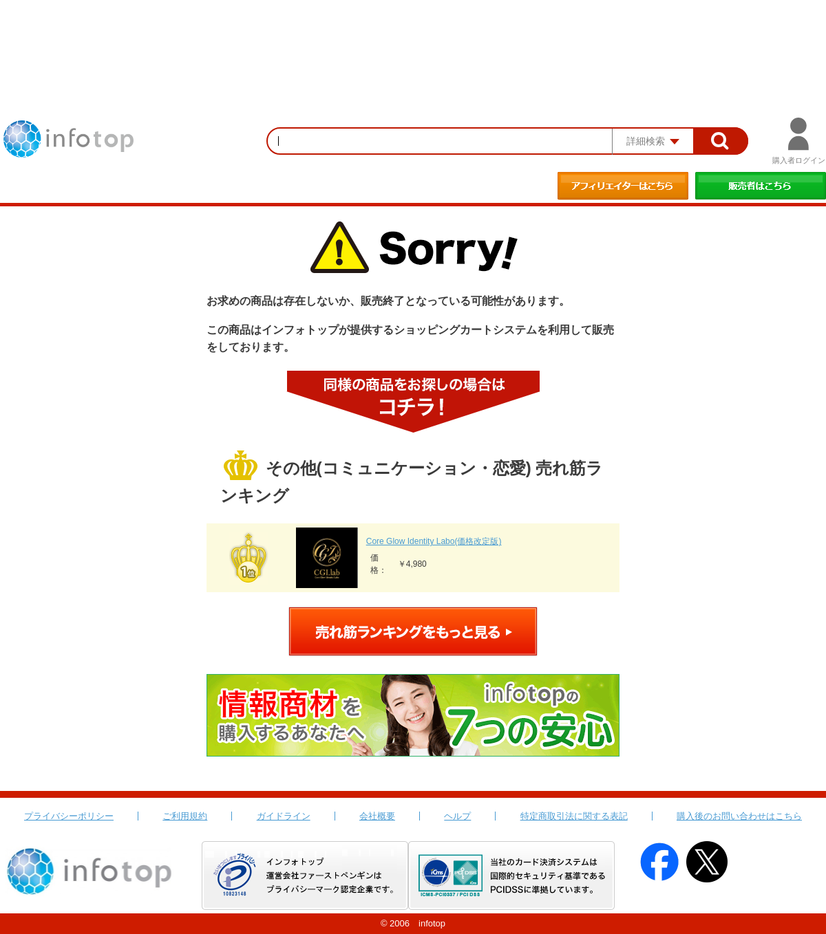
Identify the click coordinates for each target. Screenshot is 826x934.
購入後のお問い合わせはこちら (739, 816)
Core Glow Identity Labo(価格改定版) (434, 541)
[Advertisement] (413, 38)
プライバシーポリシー (69, 816)
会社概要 (377, 816)
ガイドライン (283, 816)
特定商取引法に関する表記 (574, 816)
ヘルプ (457, 816)
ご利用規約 (184, 816)
